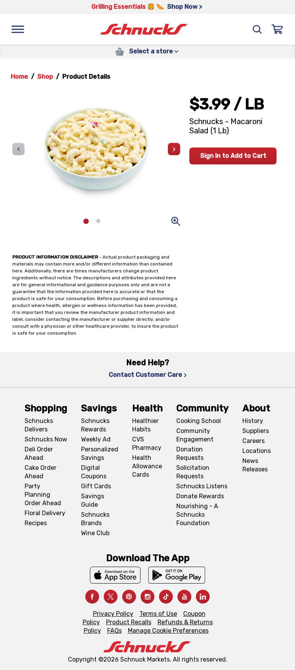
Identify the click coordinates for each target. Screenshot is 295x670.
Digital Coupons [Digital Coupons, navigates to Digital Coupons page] (93, 472)
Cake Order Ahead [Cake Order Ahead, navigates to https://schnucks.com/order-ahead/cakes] (40, 472)
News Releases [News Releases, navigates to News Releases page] (255, 465)
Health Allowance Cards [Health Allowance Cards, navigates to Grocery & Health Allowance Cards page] (147, 466)
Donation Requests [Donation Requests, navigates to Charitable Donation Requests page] (190, 453)
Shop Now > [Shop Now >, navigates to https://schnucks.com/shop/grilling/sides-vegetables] (184, 6)
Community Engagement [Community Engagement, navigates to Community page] (195, 435)
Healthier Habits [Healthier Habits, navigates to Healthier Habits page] (145, 425)
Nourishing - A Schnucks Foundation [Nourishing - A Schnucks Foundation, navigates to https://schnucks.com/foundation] (197, 514)
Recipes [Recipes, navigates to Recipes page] (36, 523)
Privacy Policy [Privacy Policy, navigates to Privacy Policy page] (113, 613)
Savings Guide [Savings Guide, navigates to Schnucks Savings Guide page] (92, 500)
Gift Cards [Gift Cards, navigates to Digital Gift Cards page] (96, 486)
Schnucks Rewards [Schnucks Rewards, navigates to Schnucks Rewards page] (95, 425)
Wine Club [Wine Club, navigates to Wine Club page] (95, 533)
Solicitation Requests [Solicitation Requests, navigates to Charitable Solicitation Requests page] (192, 472)
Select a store (154, 51)
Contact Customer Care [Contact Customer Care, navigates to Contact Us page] (148, 374)
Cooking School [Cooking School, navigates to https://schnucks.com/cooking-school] (198, 421)
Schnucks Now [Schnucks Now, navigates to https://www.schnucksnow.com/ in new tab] (46, 439)
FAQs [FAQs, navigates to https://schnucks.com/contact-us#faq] (114, 630)
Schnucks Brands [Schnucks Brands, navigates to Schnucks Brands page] (95, 519)
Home (19, 76)
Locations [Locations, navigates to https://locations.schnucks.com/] (256, 450)
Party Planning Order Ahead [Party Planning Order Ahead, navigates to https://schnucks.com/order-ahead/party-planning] (43, 495)
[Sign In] (277, 29)
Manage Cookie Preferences (168, 630)
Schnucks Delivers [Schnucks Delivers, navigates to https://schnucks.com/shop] (39, 425)
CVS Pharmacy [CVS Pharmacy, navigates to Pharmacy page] (146, 443)
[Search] (257, 29)
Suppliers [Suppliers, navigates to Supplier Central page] (255, 431)
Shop (45, 76)
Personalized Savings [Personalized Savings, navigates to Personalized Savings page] (99, 453)
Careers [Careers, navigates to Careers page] (253, 440)
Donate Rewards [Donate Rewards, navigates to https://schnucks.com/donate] (200, 496)
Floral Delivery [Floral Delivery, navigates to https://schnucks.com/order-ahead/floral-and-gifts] (45, 513)
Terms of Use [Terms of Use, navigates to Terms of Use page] (158, 613)
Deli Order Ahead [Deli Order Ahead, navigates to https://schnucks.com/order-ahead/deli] (39, 453)
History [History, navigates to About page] (252, 421)
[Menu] (17, 29)
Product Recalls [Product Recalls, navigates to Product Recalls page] (128, 622)
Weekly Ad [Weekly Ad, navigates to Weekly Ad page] (96, 439)
